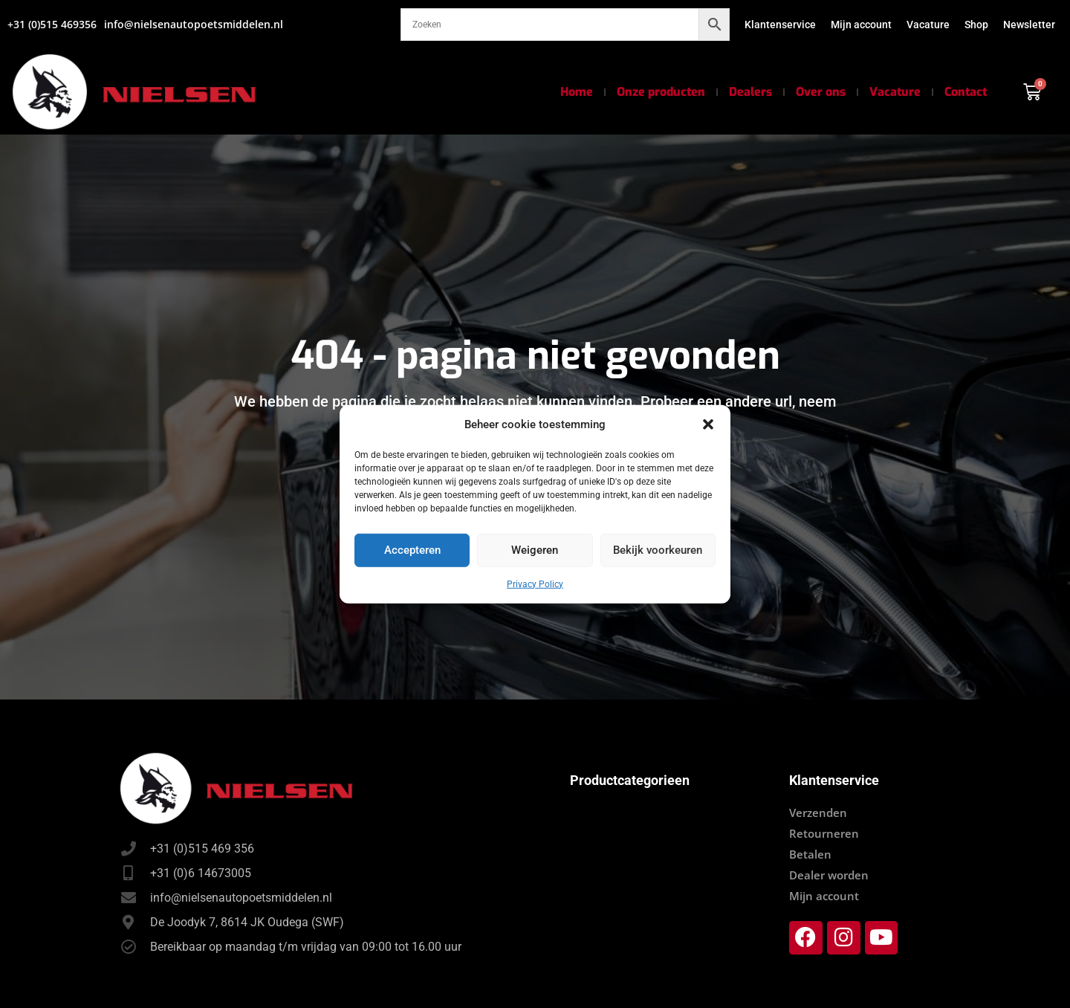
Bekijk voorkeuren (657, 550)
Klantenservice (780, 24)
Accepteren (412, 550)
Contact (965, 92)
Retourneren (824, 833)
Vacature (928, 24)
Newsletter (1029, 24)
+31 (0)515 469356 (52, 24)
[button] (708, 424)
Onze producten (661, 92)
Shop (976, 24)
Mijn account (861, 24)
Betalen (810, 854)
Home (576, 92)
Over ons (821, 92)
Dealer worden (829, 875)
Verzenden (818, 812)
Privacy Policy (535, 583)
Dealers (750, 92)
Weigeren (534, 550)
